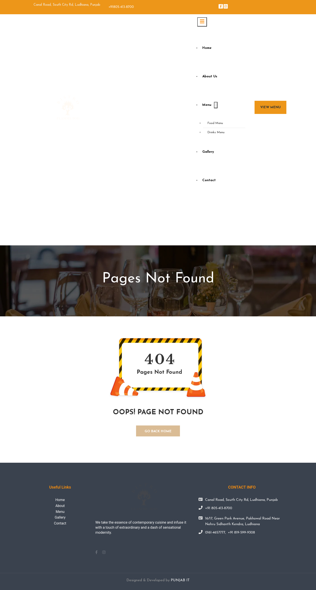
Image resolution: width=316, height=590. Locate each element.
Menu (206, 105)
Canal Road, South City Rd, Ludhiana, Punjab (241, 500)
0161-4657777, (215, 532)
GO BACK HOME (158, 431)
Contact (209, 180)
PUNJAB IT (180, 580)
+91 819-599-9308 (241, 532)
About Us (209, 76)
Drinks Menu (215, 132)
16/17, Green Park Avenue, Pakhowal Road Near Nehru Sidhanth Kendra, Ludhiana (242, 521)
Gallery (208, 152)
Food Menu (215, 123)
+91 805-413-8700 (218, 508)
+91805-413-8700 (121, 7)
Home (207, 48)
